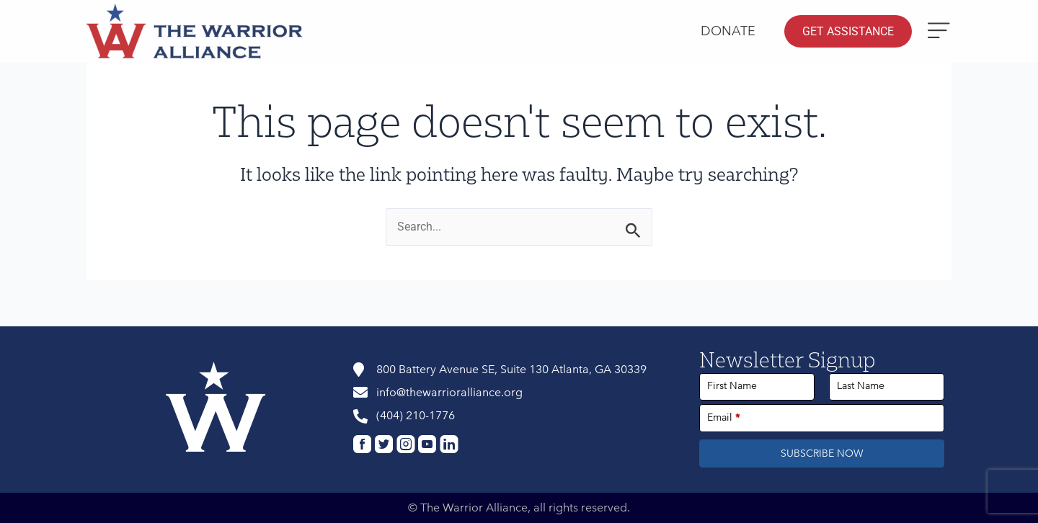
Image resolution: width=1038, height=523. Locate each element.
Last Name (860, 386)
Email (723, 417)
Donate (728, 31)
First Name (732, 386)
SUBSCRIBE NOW (822, 453)
